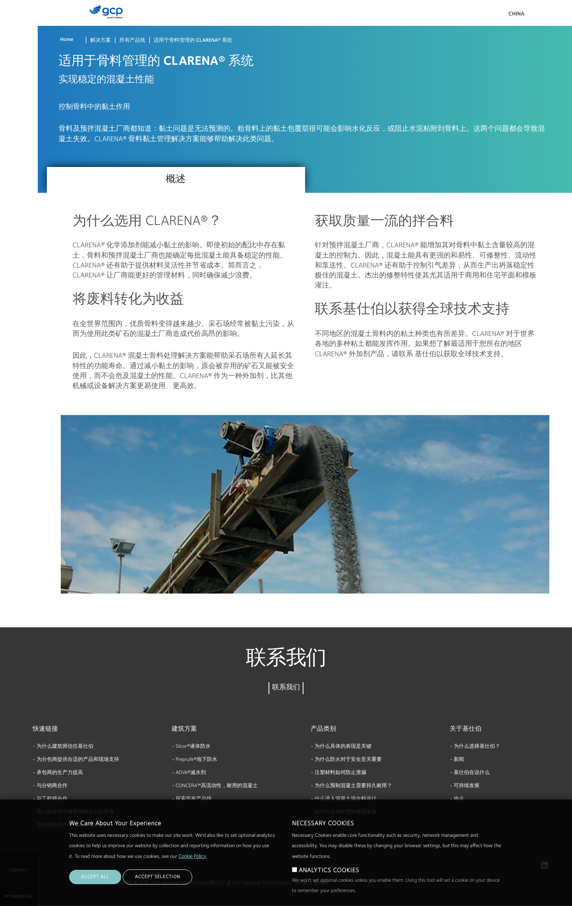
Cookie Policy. (192, 869)
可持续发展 (466, 786)
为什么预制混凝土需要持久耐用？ (353, 786)
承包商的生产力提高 (60, 773)
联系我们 (286, 688)
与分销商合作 (52, 786)
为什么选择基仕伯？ (477, 746)
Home (66, 40)
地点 (459, 799)
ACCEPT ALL (95, 889)
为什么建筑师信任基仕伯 (65, 746)
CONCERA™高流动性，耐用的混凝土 (217, 786)
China (516, 14)
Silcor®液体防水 (193, 746)
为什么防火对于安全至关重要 (348, 759)
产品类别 (323, 729)
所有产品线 (132, 40)
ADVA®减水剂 (191, 773)
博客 (8, 148)
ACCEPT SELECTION (157, 889)
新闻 (459, 759)
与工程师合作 (52, 799)
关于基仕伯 (17, 117)
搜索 (544, 15)
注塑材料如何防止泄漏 (340, 773)
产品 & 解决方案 (20, 22)
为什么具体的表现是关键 (343, 746)
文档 (8, 56)
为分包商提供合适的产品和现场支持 (78, 759)
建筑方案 (184, 729)
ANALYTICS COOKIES (329, 883)
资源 (8, 87)
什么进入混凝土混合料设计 (346, 799)
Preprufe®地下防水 (196, 759)
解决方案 (100, 40)
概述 (176, 180)
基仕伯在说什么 (472, 773)
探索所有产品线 (194, 799)
